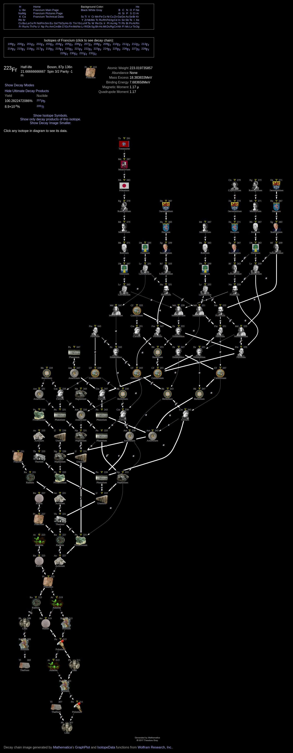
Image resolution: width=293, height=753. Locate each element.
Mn (97, 16)
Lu (82, 23)
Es (67, 26)
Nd (38, 23)
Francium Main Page (46, 10)
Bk (59, 26)
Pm (43, 23)
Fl (123, 26)
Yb (79, 23)
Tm (75, 23)
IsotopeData (106, 747)
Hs (100, 26)
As (127, 16)
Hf (85, 23)
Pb (123, 23)
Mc (127, 26)
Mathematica (62, 747)
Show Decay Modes (19, 85)
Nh (119, 26)
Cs (20, 23)
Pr (35, 23)
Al (119, 13)
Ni (108, 16)
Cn (115, 26)
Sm (47, 23)
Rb (20, 19)
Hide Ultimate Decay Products (27, 91)
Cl (134, 13)
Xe (137, 19)
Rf (85, 26)
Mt (104, 26)
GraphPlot (82, 747)
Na (20, 13)
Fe (100, 16)
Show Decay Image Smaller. (50, 123)
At (134, 23)
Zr (85, 19)
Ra (24, 26)
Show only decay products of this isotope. (50, 119)
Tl (119, 23)
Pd (108, 19)
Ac (28, 26)
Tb (59, 23)
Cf (63, 26)
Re (97, 23)
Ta (89, 23)
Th (31, 26)
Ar (137, 13)
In (119, 19)
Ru (101, 19)
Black (84, 10)
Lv (130, 26)
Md (75, 26)
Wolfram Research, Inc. (155, 747)
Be (24, 10)
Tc (97, 19)
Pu (47, 26)
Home (37, 6)
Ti (86, 16)
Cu (112, 16)
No (79, 26)
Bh (96, 26)
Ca (24, 16)
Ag (111, 19)
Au (111, 23)
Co (104, 16)
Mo (93, 19)
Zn (115, 16)
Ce (31, 23)
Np (42, 26)
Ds (108, 26)
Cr (92, 16)
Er (70, 23)
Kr (137, 16)
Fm (71, 26)
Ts (134, 26)
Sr (24, 19)
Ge (123, 16)
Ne (137, 10)
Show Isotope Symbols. (50, 115)
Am (51, 26)
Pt (108, 23)
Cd (115, 19)
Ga (119, 16)
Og (137, 26)
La (27, 23)
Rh (104, 19)
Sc (82, 16)
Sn (123, 19)
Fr (20, 26)
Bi (127, 23)
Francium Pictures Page (48, 13)
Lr (82, 26)
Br (134, 16)
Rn (137, 23)
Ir (104, 23)
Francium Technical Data (48, 16)
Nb (89, 19)
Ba (24, 23)
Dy (63, 23)
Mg (24, 13)
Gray (99, 10)
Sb (127, 19)
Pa (35, 26)
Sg (93, 26)
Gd (56, 23)
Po (131, 23)
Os (101, 23)
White (91, 10)
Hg (115, 23)
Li (20, 10)
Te (130, 19)
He (137, 6)
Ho (67, 23)
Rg (112, 26)
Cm (56, 26)
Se (131, 16)
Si (123, 13)
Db (89, 26)
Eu (51, 23)
